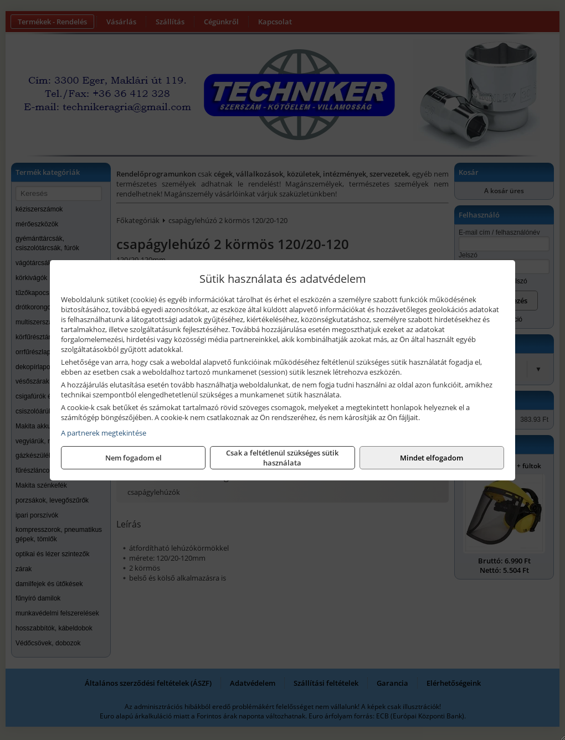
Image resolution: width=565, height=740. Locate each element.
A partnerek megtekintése (103, 433)
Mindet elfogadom (431, 458)
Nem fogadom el (133, 458)
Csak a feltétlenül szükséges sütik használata (282, 458)
